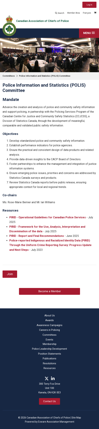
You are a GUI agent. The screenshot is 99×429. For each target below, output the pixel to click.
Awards (49, 320)
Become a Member (49, 291)
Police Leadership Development (49, 348)
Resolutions (49, 363)
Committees (9, 76)
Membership (49, 344)
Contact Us (49, 401)
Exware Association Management (56, 421)
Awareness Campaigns (49, 325)
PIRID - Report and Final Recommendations (36, 236)
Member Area (73, 13)
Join (10, 274)
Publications (49, 358)
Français (87, 13)
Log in (89, 5)
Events (49, 339)
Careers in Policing (49, 329)
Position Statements (49, 353)
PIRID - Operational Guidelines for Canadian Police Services (47, 217)
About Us (49, 315)
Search (59, 13)
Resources (50, 368)
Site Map (76, 417)
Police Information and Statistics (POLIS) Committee (44, 76)
